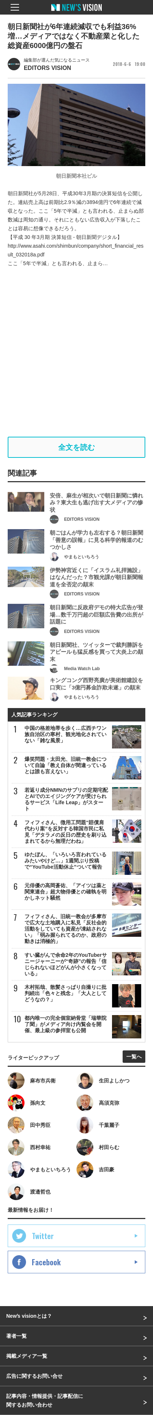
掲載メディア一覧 (26, 1356)
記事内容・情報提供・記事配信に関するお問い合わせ (44, 1400)
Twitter (43, 1235)
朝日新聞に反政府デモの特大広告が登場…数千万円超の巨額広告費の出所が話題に (96, 627)
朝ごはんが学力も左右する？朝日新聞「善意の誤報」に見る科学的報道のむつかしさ (96, 552)
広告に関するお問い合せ (34, 1376)
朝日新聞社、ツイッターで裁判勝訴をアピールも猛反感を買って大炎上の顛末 (96, 665)
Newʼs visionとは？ (29, 1316)
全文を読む (76, 447)
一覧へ (134, 1057)
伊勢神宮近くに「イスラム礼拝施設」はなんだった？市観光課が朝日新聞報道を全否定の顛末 (96, 590)
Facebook (46, 1262)
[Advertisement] (76, 352)
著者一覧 (16, 1336)
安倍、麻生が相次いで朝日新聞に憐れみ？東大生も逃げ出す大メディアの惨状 (96, 515)
